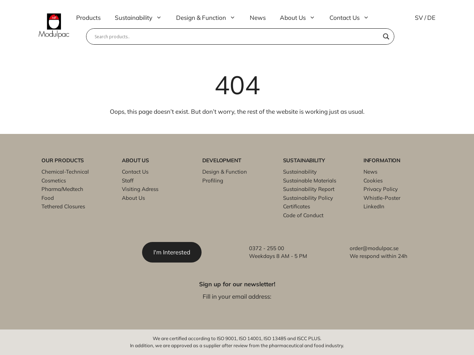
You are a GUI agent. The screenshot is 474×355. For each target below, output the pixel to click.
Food (47, 198)
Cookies (373, 180)
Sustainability (142, 17)
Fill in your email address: (237, 296)
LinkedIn (373, 206)
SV (419, 17)
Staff (128, 180)
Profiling (212, 180)
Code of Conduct (303, 215)
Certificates (296, 206)
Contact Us (352, 17)
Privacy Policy (380, 189)
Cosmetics (53, 180)
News (258, 17)
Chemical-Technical (65, 171)
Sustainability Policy (308, 198)
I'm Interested (171, 252)
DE (431, 17)
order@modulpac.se (374, 248)
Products (88, 17)
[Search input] (237, 36)
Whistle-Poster (381, 198)
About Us (301, 17)
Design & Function (209, 17)
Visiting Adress (140, 189)
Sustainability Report (308, 189)
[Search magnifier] (386, 36)
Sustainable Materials (309, 180)
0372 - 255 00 (266, 248)
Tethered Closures (63, 206)
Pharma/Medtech (62, 189)
